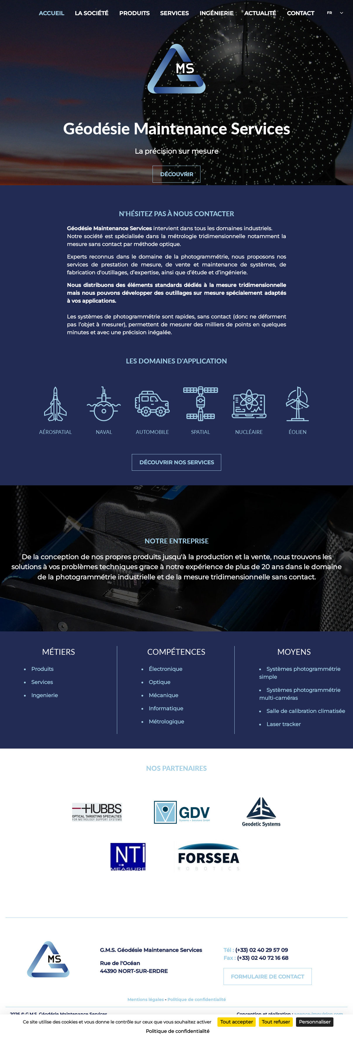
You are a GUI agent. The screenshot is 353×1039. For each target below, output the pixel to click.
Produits (134, 13)
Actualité (260, 13)
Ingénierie (216, 13)
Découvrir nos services (176, 472)
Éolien (300, 418)
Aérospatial (52, 418)
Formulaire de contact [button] (268, 987)
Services (174, 13)
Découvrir (176, 174)
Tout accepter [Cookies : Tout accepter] (236, 1022)
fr (329, 13)
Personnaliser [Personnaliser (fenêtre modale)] (314, 1022)
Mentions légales (145, 1010)
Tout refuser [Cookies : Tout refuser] (276, 1022)
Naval (102, 418)
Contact (300, 13)
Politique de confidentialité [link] (178, 1031)
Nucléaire (250, 418)
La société (91, 13)
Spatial (201, 418)
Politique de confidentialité (196, 1010)
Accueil (51, 13)
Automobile (151, 418)
